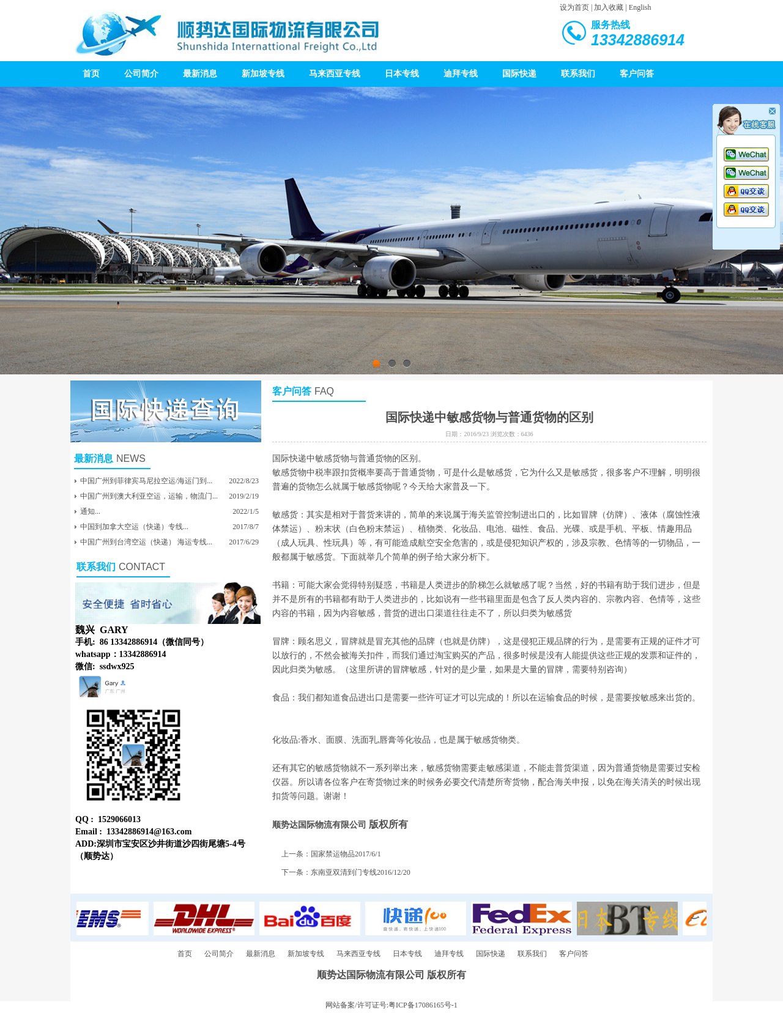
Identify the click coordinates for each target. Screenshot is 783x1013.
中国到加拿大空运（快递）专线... (134, 526)
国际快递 (519, 73)
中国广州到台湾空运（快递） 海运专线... (146, 542)
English (640, 7)
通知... (90, 511)
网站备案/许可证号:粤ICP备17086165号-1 (391, 1005)
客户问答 (637, 73)
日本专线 (402, 73)
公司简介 (141, 73)
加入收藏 (608, 7)
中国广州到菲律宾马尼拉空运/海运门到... (146, 481)
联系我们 (578, 73)
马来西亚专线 (334, 73)
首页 (91, 73)
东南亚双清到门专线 (344, 872)
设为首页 (574, 7)
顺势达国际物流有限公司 (319, 824)
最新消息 (200, 73)
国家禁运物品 (333, 854)
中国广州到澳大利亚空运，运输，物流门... (149, 496)
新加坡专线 (263, 73)
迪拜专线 (460, 73)
